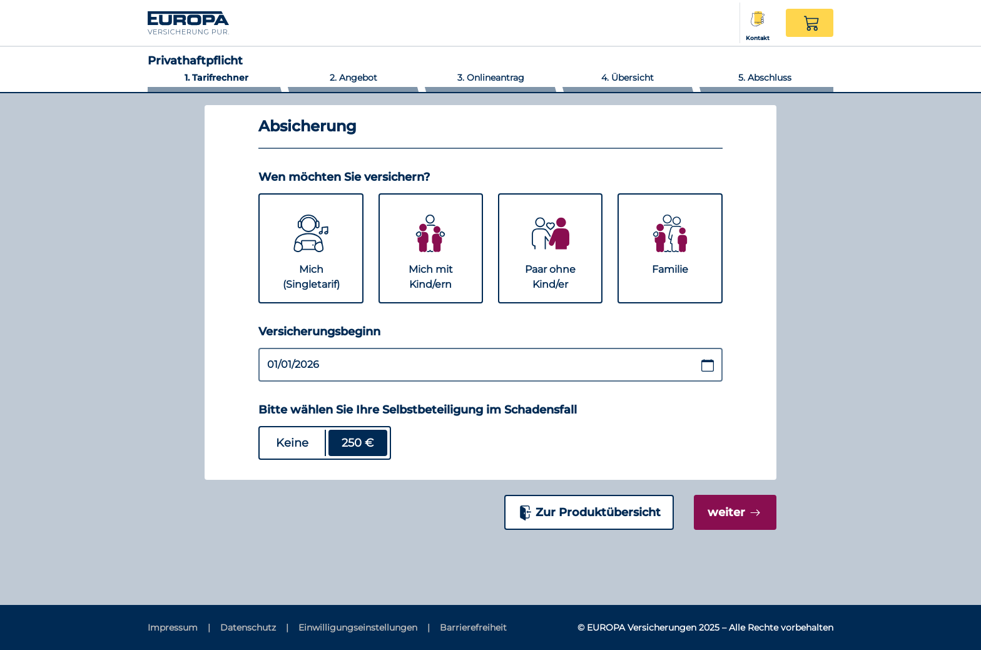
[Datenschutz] (254, 627)
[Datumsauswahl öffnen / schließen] (707, 365)
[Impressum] (179, 627)
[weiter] (735, 512)
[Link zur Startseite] (212, 22)
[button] (809, 23)
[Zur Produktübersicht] (589, 512)
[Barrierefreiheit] (473, 627)
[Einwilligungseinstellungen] (364, 627)
